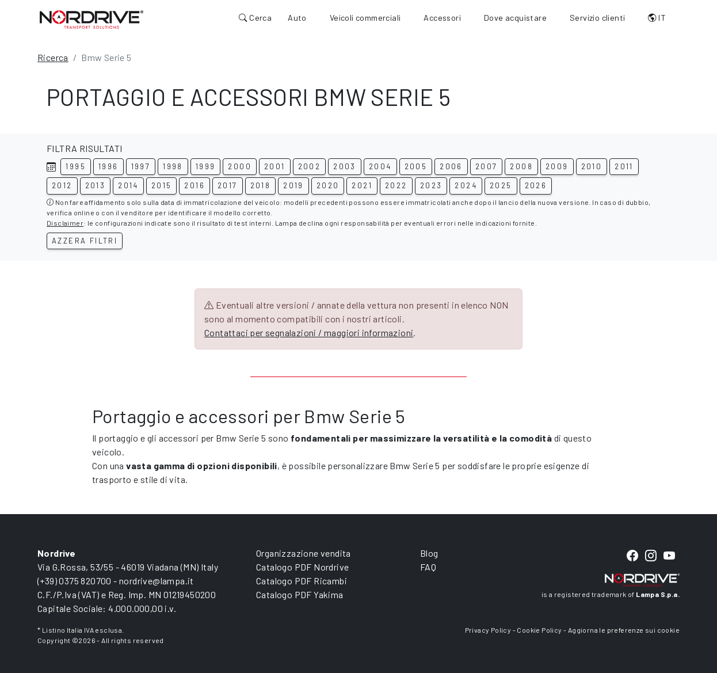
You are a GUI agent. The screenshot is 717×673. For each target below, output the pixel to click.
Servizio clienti (597, 17)
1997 (141, 166)
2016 (194, 185)
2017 (228, 185)
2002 (309, 166)
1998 (173, 166)
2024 (466, 185)
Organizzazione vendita (303, 552)
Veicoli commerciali (365, 17)
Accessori (442, 17)
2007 (486, 166)
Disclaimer (65, 223)
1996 (108, 166)
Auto (297, 17)
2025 (501, 185)
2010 (591, 166)
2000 (239, 166)
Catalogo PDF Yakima (300, 594)
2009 (557, 166)
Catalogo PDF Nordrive (302, 566)
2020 (328, 185)
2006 (451, 166)
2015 (161, 185)
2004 (380, 166)
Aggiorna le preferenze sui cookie (624, 630)
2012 (62, 185)
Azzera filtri (84, 240)
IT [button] (657, 17)
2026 (536, 185)
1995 (76, 166)
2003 (344, 166)
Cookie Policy (539, 630)
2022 (396, 185)
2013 (95, 185)
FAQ (428, 566)
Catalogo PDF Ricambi (301, 580)
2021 (362, 185)
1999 (206, 166)
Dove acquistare (515, 17)
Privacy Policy (488, 630)
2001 (274, 166)
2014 (128, 185)
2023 (431, 185)
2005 (416, 166)
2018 (260, 185)
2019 (293, 185)
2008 (521, 166)
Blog (429, 552)
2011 (624, 166)
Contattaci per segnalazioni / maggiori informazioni (308, 332)
